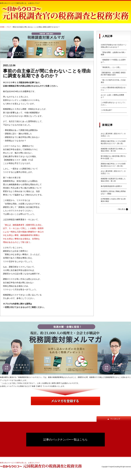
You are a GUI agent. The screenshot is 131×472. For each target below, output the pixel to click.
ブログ (8, 27)
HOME (2, 27)
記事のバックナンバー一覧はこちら (65, 439)
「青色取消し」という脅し (111, 67)
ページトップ (114, 419)
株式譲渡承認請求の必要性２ (111, 186)
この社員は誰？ (106, 110)
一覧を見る (121, 209)
